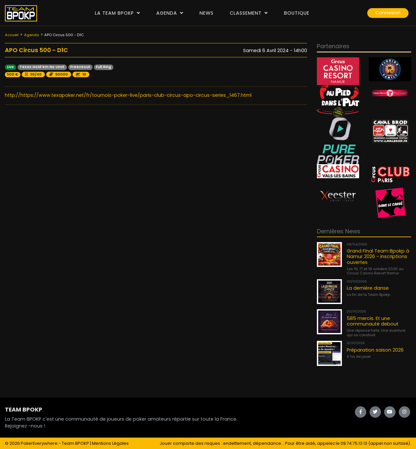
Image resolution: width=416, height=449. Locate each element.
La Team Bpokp (117, 13)
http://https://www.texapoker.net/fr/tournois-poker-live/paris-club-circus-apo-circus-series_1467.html (128, 95)
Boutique (296, 13)
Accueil (12, 34)
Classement (249, 13)
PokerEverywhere (39, 443)
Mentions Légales (110, 443)
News (207, 13)
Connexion (387, 12)
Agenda (169, 13)
